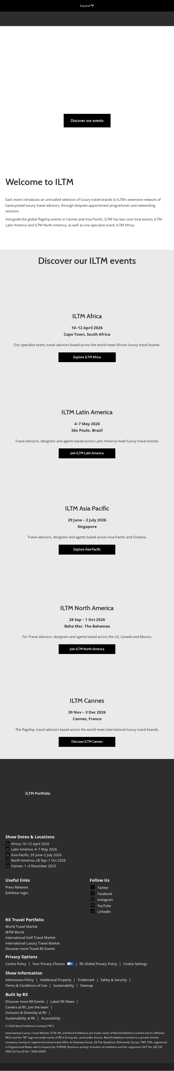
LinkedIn (100, 911)
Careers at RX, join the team (27, 1007)
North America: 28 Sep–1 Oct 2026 (38, 860)
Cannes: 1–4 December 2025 (33, 866)
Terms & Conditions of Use (26, 985)
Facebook (101, 894)
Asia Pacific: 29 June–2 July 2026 (36, 855)
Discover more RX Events (25, 1001)
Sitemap (86, 985)
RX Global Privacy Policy (99, 964)
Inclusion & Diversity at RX (26, 1012)
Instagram (101, 900)
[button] (87, 121)
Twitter (99, 888)
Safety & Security (114, 980)
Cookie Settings (135, 964)
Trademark (86, 980)
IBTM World (14, 932)
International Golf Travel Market (30, 937)
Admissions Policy (20, 980)
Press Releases (16, 887)
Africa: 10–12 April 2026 (30, 844)
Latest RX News (63, 1001)
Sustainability (64, 985)
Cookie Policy (16, 964)
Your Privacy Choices (53, 964)
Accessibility (50, 1018)
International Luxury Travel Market (32, 943)
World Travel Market (21, 926)
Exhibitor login (16, 893)
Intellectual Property (56, 980)
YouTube (100, 906)
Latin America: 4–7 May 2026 (34, 849)
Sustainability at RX (20, 1018)
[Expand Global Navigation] (87, 6)
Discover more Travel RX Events (30, 949)
